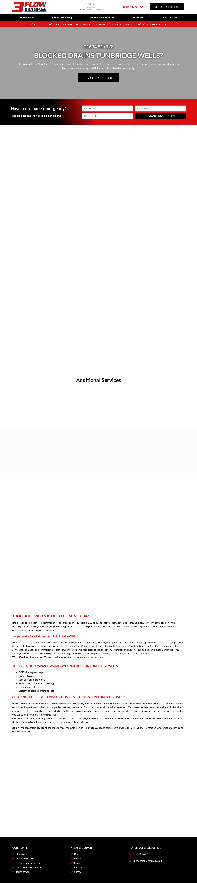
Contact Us (169, 17)
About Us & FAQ (62, 17)
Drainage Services (102, 17)
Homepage (27, 17)
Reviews (138, 17)
